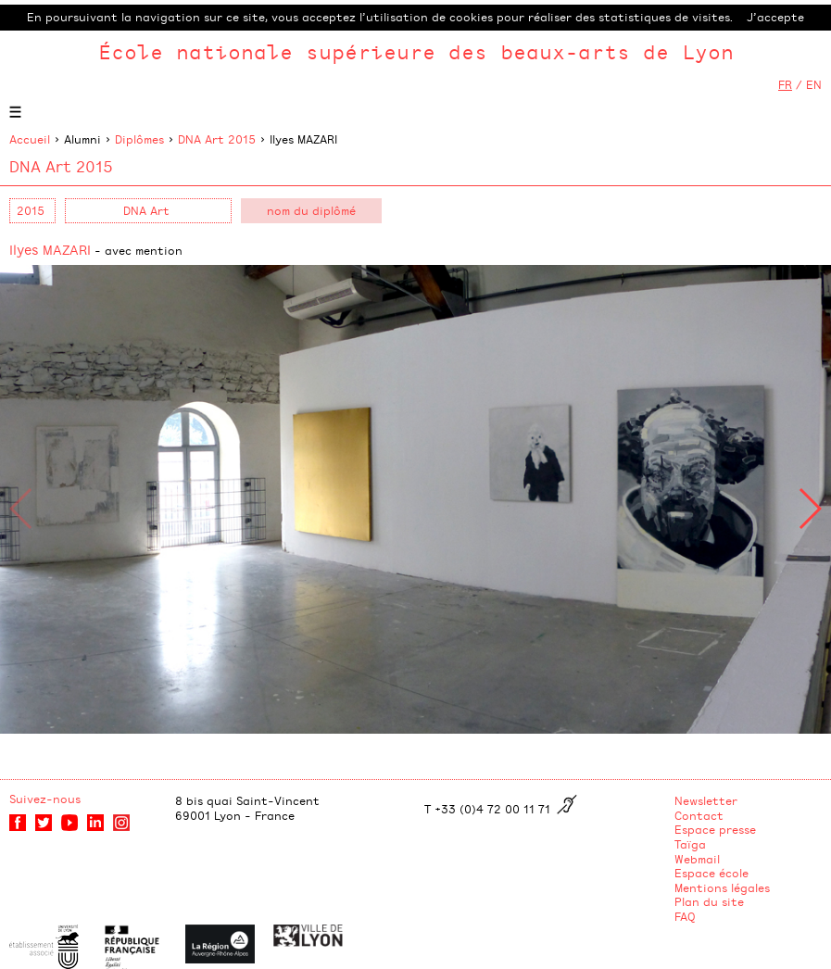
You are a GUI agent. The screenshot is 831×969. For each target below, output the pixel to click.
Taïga (690, 844)
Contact (699, 815)
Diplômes (139, 139)
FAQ (685, 916)
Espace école (711, 872)
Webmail (697, 858)
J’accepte (775, 16)
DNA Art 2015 (217, 139)
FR (785, 84)
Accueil (29, 139)
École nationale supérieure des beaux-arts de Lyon (416, 51)
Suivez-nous (45, 798)
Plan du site (709, 901)
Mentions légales (722, 887)
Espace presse (715, 829)
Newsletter (705, 800)
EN (814, 84)
